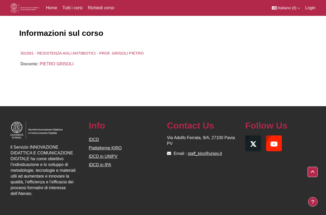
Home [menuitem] (51, 8)
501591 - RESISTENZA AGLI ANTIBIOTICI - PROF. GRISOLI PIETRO (82, 53)
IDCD (94, 139)
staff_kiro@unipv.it (205, 153)
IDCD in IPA (100, 165)
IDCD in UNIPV (103, 156)
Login (310, 8)
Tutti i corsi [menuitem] (72, 8)
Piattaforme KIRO (105, 148)
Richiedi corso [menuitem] (101, 8)
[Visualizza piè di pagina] (313, 202)
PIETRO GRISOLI (57, 64)
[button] (286, 8)
